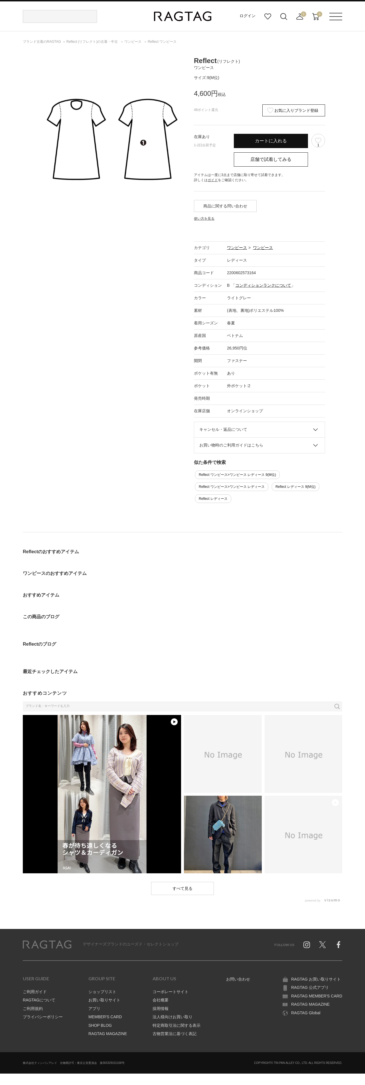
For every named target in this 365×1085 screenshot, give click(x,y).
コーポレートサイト (170, 991)
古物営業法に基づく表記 (174, 1033)
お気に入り (267, 16)
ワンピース (237, 247)
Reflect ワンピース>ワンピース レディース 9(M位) (237, 475)
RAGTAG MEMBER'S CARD (316, 996)
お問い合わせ (238, 979)
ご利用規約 (33, 1008)
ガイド (213, 180)
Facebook (338, 944)
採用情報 (161, 1008)
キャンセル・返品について (223, 429)
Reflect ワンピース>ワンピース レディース (232, 487)
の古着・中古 (92, 42)
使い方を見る (204, 219)
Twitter (322, 944)
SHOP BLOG (100, 1025)
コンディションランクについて (263, 285)
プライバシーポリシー (43, 1017)
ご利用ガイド (35, 991)
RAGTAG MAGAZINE (107, 1033)
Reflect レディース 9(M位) (295, 487)
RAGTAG (47, 944)
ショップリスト (102, 991)
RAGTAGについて (39, 1000)
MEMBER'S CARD (105, 1017)
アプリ (94, 1008)
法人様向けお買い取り (172, 1017)
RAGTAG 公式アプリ (310, 987)
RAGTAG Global (305, 1013)
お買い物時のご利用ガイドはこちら (231, 445)
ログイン (248, 15)
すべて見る (182, 888)
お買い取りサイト (104, 1000)
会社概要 (161, 1000)
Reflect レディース (213, 499)
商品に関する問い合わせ (225, 206)
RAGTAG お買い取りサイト (316, 979)
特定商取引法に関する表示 (176, 1025)
